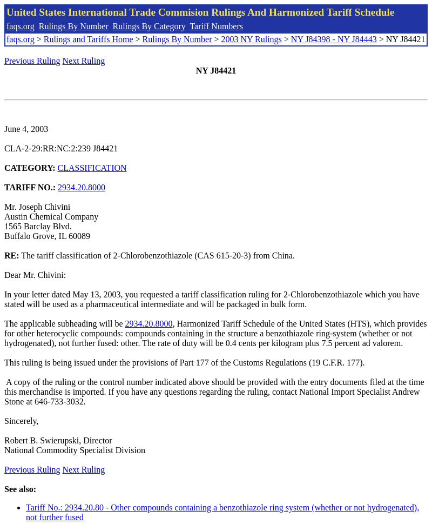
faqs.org (20, 26)
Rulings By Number (74, 26)
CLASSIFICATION (92, 167)
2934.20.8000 (81, 187)
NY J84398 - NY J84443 (334, 39)
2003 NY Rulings (251, 39)
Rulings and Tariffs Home (88, 39)
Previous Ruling (32, 60)
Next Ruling (84, 60)
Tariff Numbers (216, 26)
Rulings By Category (149, 26)
